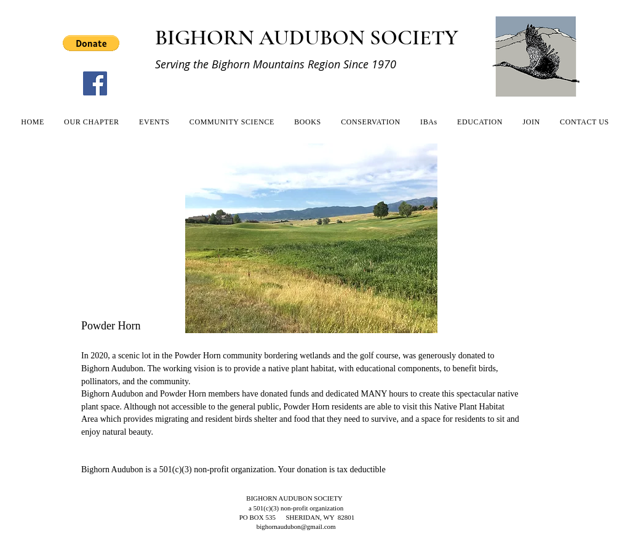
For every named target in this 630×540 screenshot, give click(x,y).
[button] (91, 43)
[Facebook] (95, 83)
